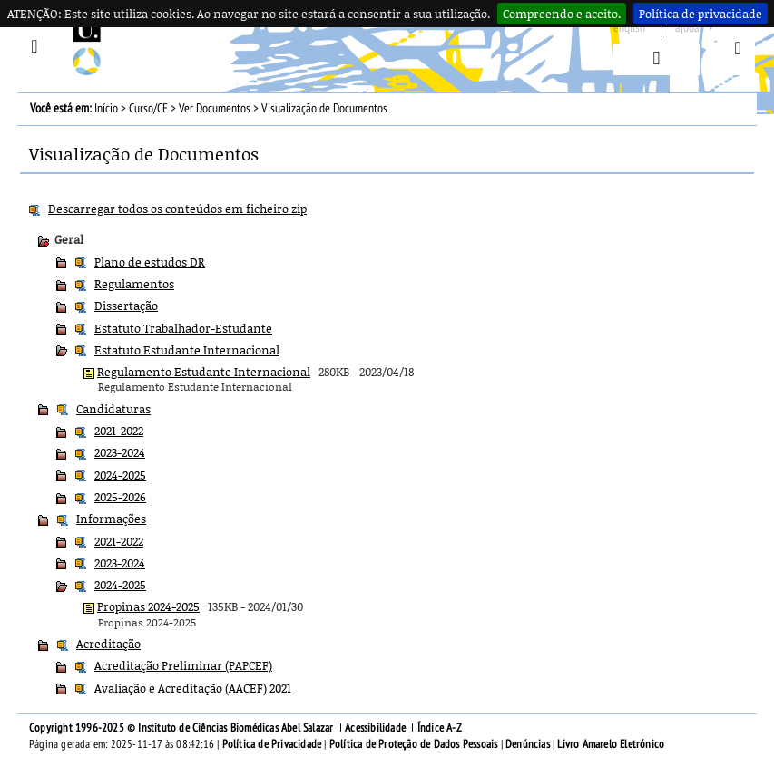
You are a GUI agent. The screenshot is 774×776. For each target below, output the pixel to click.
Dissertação (126, 305)
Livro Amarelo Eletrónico (610, 744)
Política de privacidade (700, 13)
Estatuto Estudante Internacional (186, 350)
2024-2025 (120, 475)
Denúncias (527, 744)
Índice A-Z (439, 728)
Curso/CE (148, 108)
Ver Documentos (214, 108)
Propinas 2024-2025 (148, 606)
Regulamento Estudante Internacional (203, 372)
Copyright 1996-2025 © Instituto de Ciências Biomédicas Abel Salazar (183, 728)
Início (106, 108)
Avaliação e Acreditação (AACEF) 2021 (192, 688)
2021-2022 (118, 430)
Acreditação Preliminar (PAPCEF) (183, 665)
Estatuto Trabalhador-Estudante (183, 328)
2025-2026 (120, 497)
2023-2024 (119, 452)
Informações (111, 518)
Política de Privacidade (272, 744)
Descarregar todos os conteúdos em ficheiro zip (177, 208)
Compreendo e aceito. (562, 13)
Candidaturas (113, 409)
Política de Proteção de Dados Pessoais (413, 744)
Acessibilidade (375, 728)
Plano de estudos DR (149, 262)
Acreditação (108, 643)
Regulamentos (134, 284)
